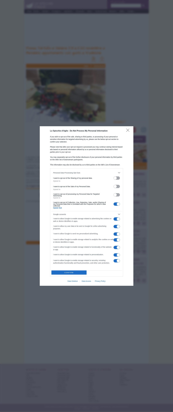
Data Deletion (73, 281)
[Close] (128, 131)
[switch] (117, 178)
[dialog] (86, 206)
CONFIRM (69, 272)
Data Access (86, 281)
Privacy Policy (100, 281)
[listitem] (86, 172)
